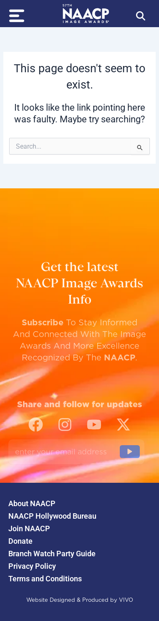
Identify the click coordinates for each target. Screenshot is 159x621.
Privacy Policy (32, 566)
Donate (20, 541)
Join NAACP (29, 529)
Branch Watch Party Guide (52, 554)
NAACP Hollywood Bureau (52, 516)
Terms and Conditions (45, 579)
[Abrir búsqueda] (141, 16)
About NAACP (32, 503)
